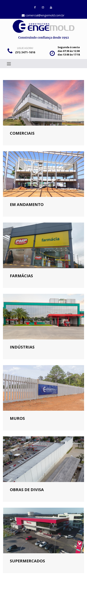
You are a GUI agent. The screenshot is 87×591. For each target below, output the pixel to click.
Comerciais (22, 133)
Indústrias (22, 347)
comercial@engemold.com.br (43, 15)
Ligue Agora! (25, 48)
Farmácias (21, 275)
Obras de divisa (27, 489)
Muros (17, 418)
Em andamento (27, 204)
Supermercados (27, 561)
